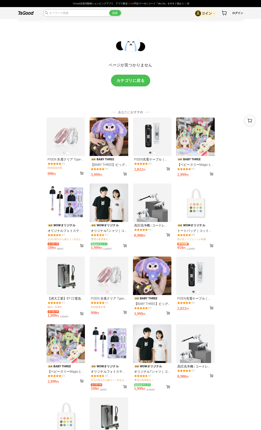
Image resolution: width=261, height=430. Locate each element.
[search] (82, 13)
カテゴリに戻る (130, 80)
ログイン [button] (237, 13)
